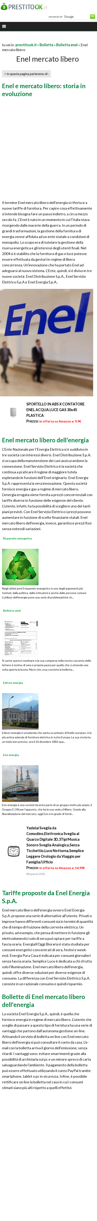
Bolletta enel (67, 45)
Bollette (46, 45)
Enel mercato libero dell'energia (45, 440)
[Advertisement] (47, 149)
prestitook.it (26, 45)
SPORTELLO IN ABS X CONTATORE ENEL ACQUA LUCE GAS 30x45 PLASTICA (55, 410)
